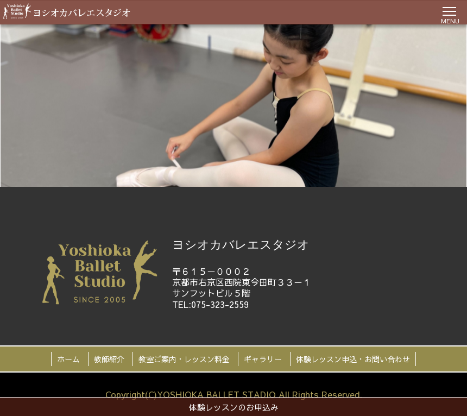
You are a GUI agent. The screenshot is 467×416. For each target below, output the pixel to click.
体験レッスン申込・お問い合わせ (353, 359)
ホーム (68, 359)
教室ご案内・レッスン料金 (184, 359)
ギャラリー (263, 359)
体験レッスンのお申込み (234, 407)
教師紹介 (109, 359)
